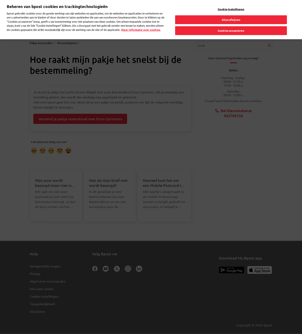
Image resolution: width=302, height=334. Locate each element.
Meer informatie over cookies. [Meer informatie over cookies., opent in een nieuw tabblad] (141, 22)
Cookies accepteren (231, 23)
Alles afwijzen (231, 12)
